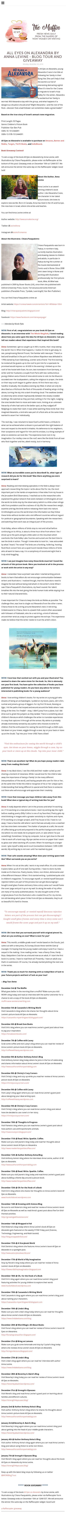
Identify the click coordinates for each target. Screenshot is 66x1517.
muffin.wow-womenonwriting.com (15, 1001)
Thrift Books (21, 144)
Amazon (49, 140)
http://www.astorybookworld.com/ (15, 1253)
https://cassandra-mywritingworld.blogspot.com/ (22, 1017)
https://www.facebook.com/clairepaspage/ (28, 317)
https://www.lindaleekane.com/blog (16, 1318)
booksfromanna (20, 232)
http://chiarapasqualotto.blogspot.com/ (23, 311)
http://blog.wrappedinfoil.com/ (14, 1236)
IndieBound (37, 144)
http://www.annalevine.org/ (26, 219)
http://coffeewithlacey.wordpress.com (17, 1050)
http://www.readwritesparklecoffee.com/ (18, 1148)
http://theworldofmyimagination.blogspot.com (21, 1269)
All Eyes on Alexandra (32, 1492)
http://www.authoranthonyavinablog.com (19, 1066)
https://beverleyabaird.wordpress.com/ (17, 1384)
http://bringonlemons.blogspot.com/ (17, 1351)
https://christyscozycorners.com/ (15, 1083)
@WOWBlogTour (8, 1475)
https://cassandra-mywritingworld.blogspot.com (21, 1302)
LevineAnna (15, 225)
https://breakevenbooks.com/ (14, 1034)
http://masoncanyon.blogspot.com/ (16, 1132)
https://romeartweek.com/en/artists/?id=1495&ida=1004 (37, 304)
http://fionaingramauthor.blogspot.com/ (18, 1335)
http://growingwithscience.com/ (14, 1217)
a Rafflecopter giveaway (11, 1508)
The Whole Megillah (39, 333)
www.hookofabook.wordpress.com (16, 1197)
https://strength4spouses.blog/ (14, 1400)
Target (11, 144)
